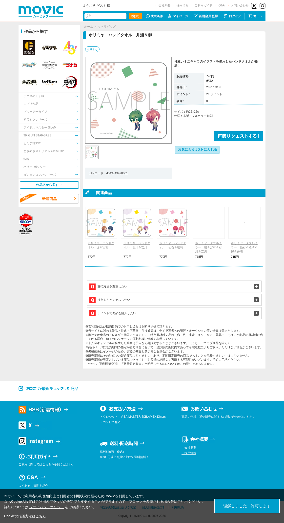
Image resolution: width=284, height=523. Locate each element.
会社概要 (164, 5)
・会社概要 (189, 447)
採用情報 (182, 5)
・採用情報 (189, 453)
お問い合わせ (240, 5)
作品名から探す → (49, 185)
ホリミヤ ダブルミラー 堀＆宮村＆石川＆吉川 (208, 247)
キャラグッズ (107, 26)
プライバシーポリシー (46, 507)
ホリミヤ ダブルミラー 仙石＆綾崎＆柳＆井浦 (244, 247)
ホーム (88, 26)
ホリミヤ (92, 49)
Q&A (222, 5)
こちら (41, 516)
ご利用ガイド (203, 5)
